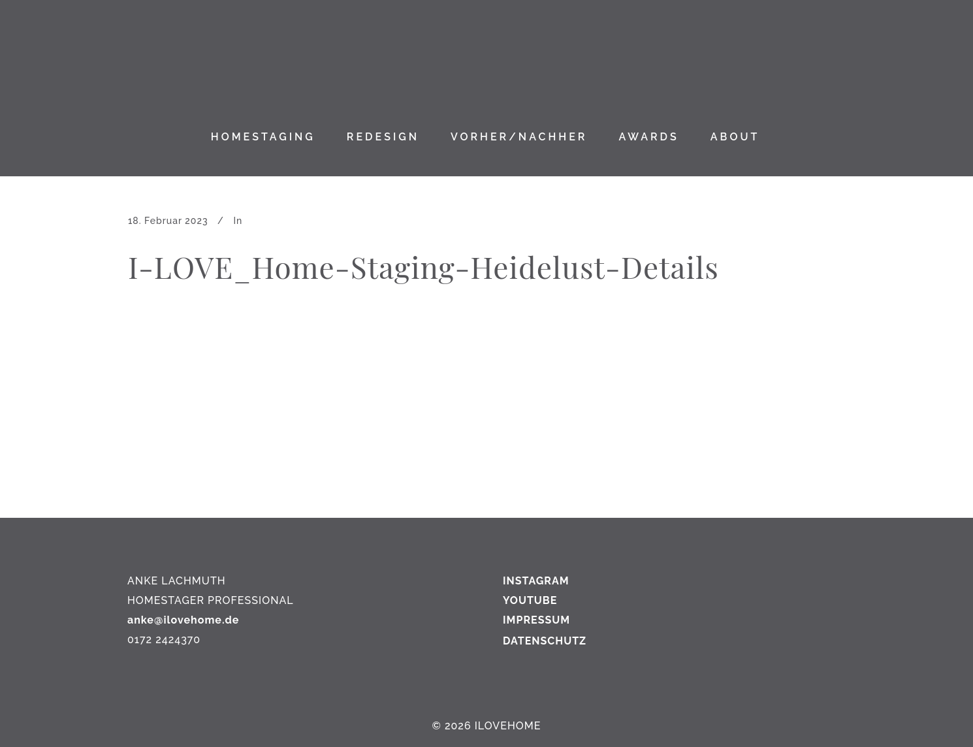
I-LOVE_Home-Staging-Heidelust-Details (423, 266)
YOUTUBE (530, 600)
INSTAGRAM (536, 581)
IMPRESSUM (536, 620)
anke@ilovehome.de (183, 620)
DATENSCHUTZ (544, 641)
